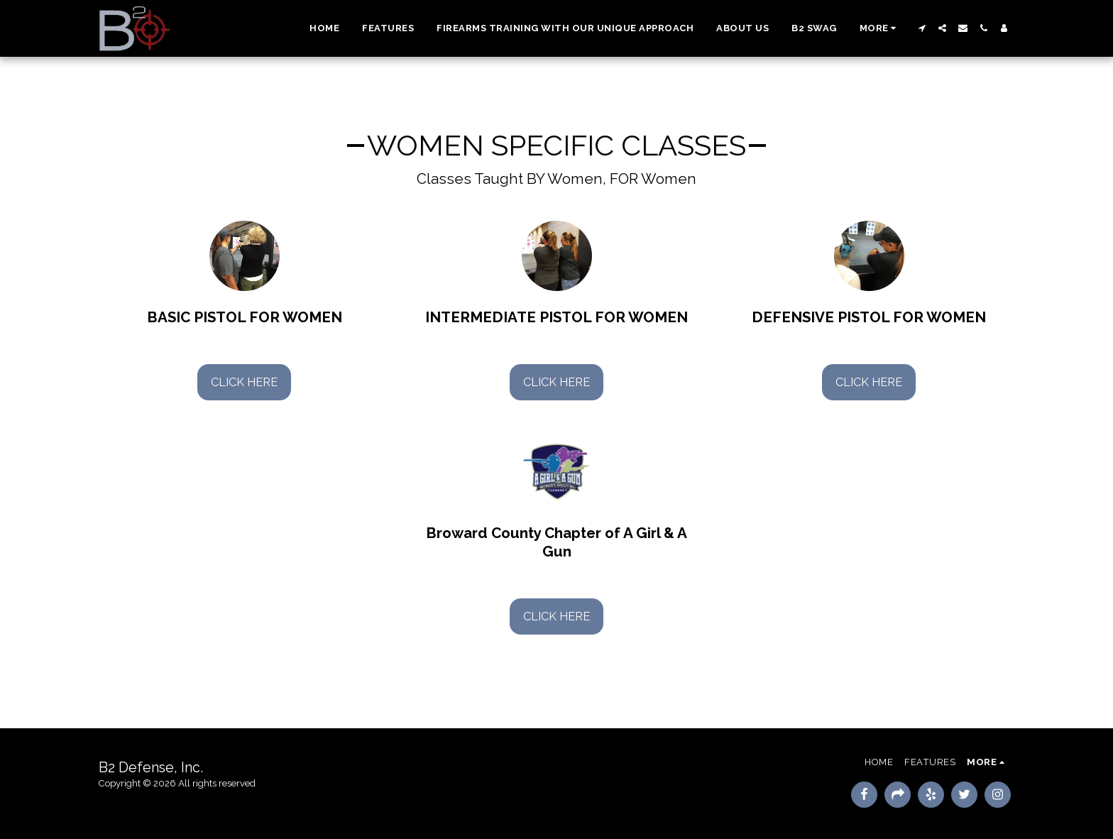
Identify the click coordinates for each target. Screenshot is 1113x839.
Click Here (244, 382)
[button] (921, 28)
